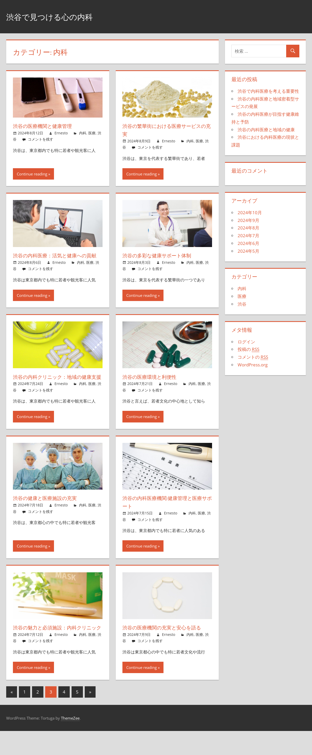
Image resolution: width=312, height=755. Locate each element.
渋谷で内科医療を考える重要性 (268, 91)
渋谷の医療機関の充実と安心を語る (165, 647)
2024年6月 (248, 243)
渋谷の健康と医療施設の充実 (50, 514)
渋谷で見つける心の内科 (58, 16)
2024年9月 (248, 220)
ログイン (246, 342)
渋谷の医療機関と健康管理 (47, 125)
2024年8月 (248, 228)
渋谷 (242, 304)
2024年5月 (248, 251)
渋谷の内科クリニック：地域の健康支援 (56, 388)
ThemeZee (70, 741)
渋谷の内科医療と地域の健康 (266, 130)
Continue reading (32, 173)
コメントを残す (40, 139)
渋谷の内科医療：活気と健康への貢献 (56, 259)
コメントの (253, 357)
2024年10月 (250, 212)
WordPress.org (253, 365)
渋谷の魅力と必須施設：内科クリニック (56, 647)
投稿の (248, 349)
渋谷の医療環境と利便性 (153, 384)
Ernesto (61, 132)
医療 (92, 132)
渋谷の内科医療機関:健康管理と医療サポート (165, 518)
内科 (82, 132)
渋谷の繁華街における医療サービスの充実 (165, 129)
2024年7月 (248, 235)
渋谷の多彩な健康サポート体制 (162, 255)
